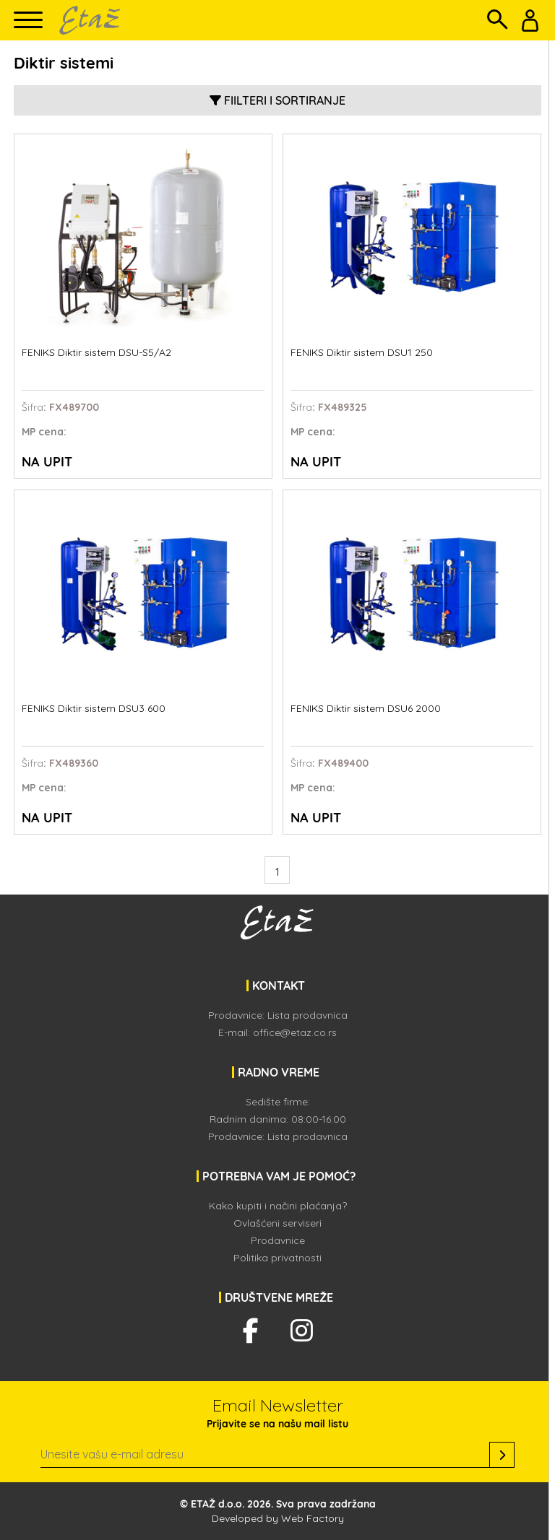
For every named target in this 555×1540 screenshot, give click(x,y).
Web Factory (312, 1518)
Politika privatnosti (277, 1257)
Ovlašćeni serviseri (277, 1223)
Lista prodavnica (307, 1015)
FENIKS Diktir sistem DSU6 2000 (366, 708)
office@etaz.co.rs (295, 1032)
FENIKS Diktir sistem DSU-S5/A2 (96, 353)
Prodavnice (278, 1240)
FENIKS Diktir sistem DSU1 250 (362, 353)
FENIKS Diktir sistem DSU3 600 (93, 708)
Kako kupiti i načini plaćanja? (278, 1205)
